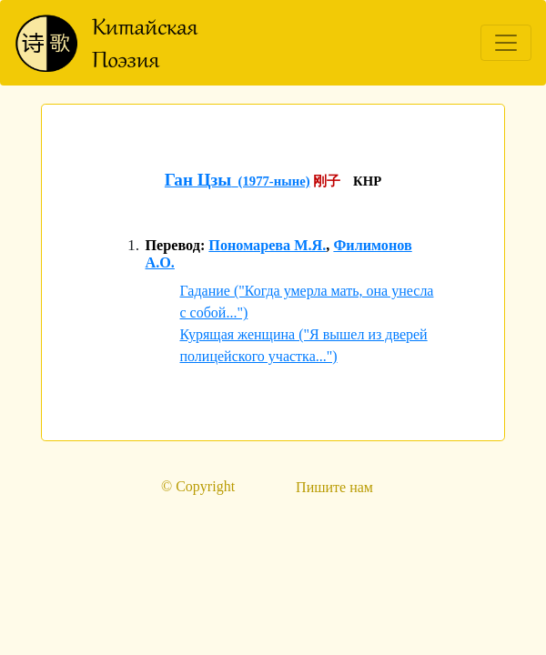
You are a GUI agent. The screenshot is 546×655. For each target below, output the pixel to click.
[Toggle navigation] (505, 43)
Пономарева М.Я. (267, 245)
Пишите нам (334, 487)
